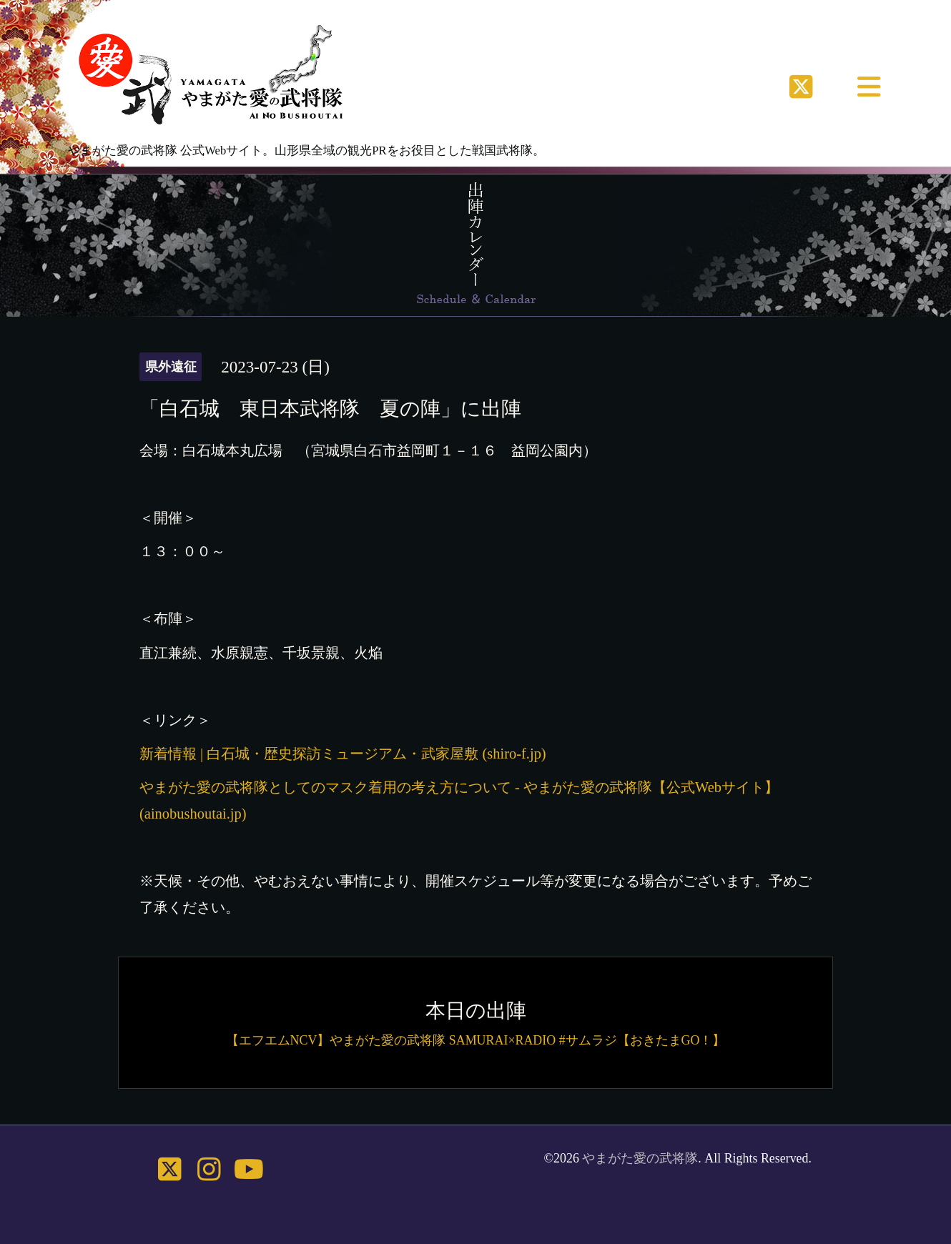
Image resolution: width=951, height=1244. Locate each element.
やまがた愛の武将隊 (640, 1158)
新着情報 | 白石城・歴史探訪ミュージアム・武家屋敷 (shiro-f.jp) (342, 753)
